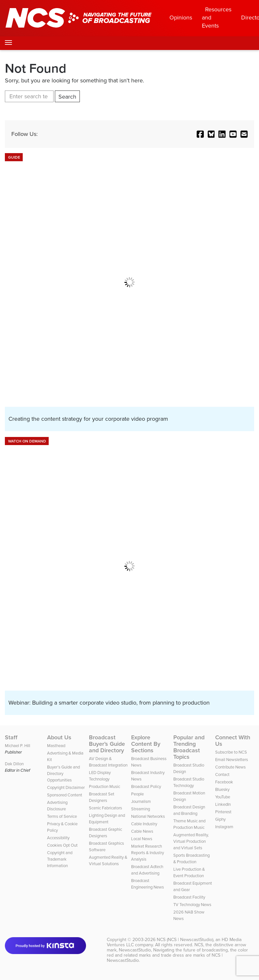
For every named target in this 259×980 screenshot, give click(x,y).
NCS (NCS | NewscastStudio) (185, 939)
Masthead (56, 746)
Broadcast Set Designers (101, 797)
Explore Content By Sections (145, 744)
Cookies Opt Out (62, 845)
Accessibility (58, 838)
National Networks (148, 816)
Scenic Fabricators (105, 808)
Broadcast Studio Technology (188, 782)
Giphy (220, 819)
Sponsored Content (64, 795)
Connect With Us (232, 740)
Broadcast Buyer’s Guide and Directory (107, 744)
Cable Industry (144, 824)
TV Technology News (192, 904)
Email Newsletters (231, 759)
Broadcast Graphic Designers (105, 832)
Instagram (224, 827)
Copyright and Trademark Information (59, 859)
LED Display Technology (100, 775)
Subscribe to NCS (231, 752)
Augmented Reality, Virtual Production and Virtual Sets (191, 841)
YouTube (222, 797)
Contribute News (230, 767)
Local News (141, 839)
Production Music (104, 786)
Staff (11, 737)
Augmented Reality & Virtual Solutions (108, 860)
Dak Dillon (14, 764)
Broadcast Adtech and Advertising (147, 870)
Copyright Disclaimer (66, 787)
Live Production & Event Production (189, 872)
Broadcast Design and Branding (189, 810)
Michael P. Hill (17, 746)
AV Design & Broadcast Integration (108, 762)
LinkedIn (223, 804)
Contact (222, 774)
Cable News (142, 831)
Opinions (180, 17)
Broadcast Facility (189, 897)
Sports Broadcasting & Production (191, 858)
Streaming (140, 809)
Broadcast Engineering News (147, 883)
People (137, 794)
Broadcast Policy (146, 786)
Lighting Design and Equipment (107, 818)
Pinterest (223, 812)
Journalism (141, 801)
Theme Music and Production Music (189, 824)
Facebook (224, 782)
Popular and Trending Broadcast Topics (188, 747)
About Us (59, 737)
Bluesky (222, 789)
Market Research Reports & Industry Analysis (147, 852)
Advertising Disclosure (57, 805)
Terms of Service (62, 816)
